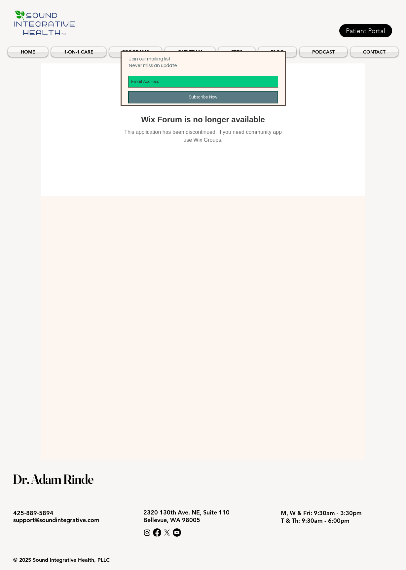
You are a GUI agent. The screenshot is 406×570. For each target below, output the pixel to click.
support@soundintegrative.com (56, 520)
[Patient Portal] (365, 30)
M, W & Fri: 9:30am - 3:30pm (322, 513)
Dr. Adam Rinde (53, 479)
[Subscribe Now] (203, 97)
